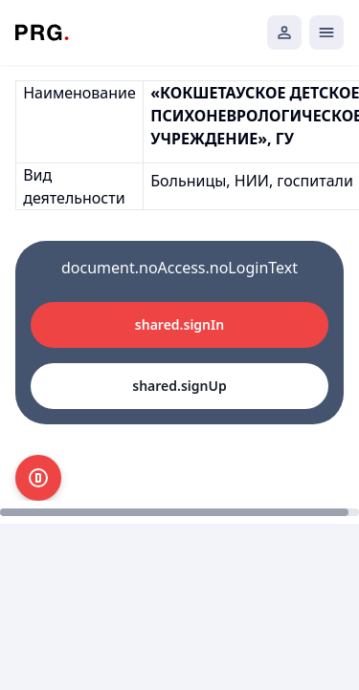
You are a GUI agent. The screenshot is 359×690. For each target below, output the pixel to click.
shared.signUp (179, 386)
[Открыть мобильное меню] (326, 32)
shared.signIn (179, 324)
